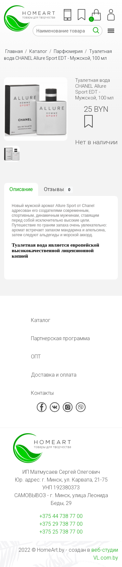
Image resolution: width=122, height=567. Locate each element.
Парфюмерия (68, 51)
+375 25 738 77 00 (61, 532)
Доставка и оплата (53, 375)
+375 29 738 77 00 (61, 524)
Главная (14, 51)
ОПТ (36, 357)
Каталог (38, 51)
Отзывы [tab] (58, 189)
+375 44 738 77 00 (61, 516)
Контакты (42, 393)
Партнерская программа (60, 338)
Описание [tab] (21, 189)
